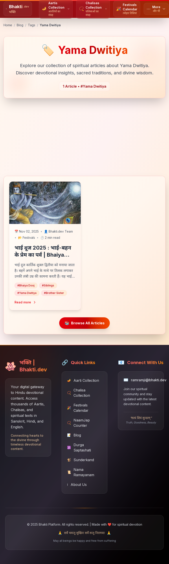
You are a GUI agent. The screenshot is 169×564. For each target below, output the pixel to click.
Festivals (26, 237)
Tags (31, 25)
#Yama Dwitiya (27, 293)
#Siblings (48, 285)
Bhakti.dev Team (58, 231)
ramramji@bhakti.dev (148, 380)
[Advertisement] (84, 140)
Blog (20, 25)
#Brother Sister (54, 293)
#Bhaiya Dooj (26, 285)
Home (8, 25)
